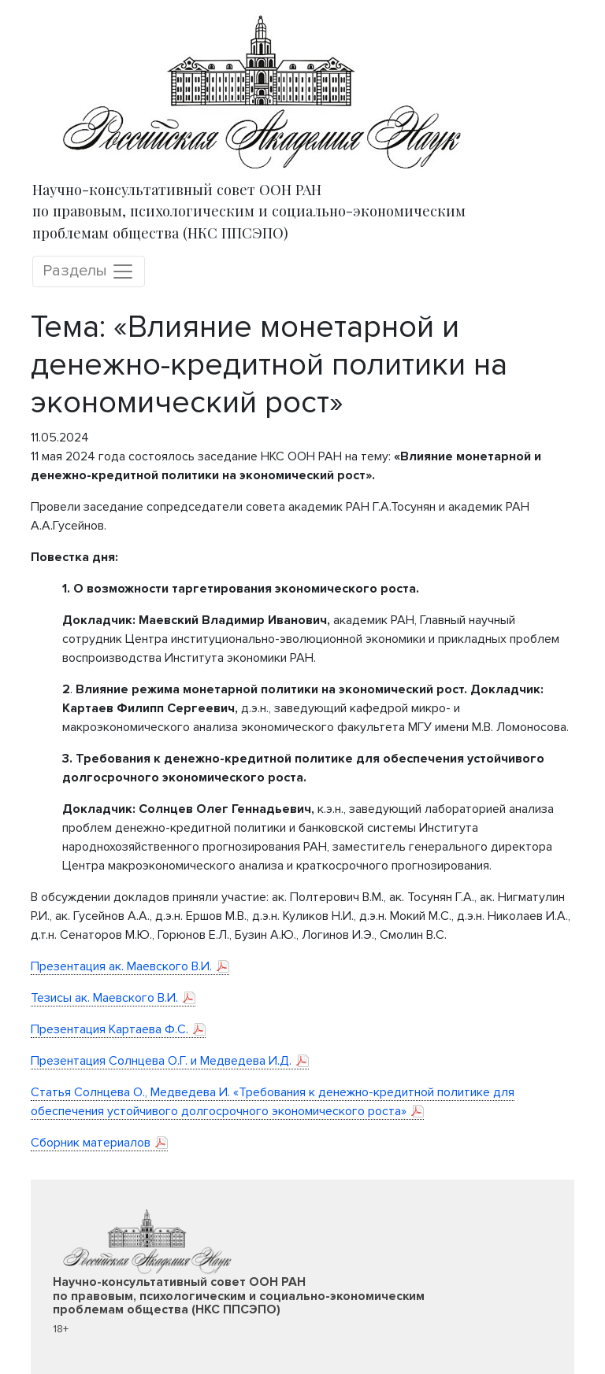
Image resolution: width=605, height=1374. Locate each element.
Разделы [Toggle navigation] (89, 271)
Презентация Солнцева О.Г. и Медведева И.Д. (161, 1061)
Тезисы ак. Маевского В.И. (104, 998)
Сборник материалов (90, 1143)
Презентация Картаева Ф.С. (109, 1029)
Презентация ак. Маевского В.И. (121, 966)
